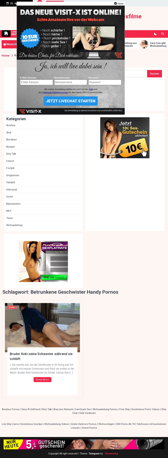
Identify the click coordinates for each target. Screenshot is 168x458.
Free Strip (124, 409)
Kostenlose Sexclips (31, 424)
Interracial (11, 189)
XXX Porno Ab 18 (125, 424)
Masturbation (13, 203)
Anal (8, 132)
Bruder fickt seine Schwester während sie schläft (41, 356)
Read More (42, 379)
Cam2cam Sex (83, 409)
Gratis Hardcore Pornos (83, 424)
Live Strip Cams (10, 424)
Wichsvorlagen (106, 424)
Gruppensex (12, 175)
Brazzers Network (63, 409)
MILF (8, 210)
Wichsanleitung (14, 225)
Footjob (10, 168)
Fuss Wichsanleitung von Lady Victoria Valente (126, 44)
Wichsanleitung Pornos (105, 409)
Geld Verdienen (87, 413)
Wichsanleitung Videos (56, 424)
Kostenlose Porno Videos (145, 409)
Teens (9, 218)
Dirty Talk (11, 153)
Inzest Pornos (89, 427)
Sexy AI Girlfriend (31, 409)
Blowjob (10, 146)
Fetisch (10, 161)
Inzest (12, 307)
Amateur (11, 125)
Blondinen (11, 139)
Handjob (10, 182)
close (120, 3)
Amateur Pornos (11, 409)
